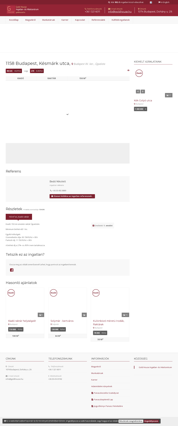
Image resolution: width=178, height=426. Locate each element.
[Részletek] (25, 302)
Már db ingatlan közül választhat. (126, 2)
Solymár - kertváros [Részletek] (62, 321)
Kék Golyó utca (143, 100)
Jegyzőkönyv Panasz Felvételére (107, 406)
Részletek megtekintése (130, 421)
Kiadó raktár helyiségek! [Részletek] (22, 321)
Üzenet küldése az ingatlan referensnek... (72, 196)
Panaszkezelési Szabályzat (105, 393)
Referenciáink (98, 19)
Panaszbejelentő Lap (102, 399)
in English (163, 2)
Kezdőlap (14, 19)
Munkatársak (48, 19)
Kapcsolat (80, 19)
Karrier (64, 19)
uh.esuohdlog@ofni (120, 11)
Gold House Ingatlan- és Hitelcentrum (155, 367)
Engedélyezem (151, 421)
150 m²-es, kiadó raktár (19, 216)
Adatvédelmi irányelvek (101, 386)
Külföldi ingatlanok (121, 19)
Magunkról (30, 19)
